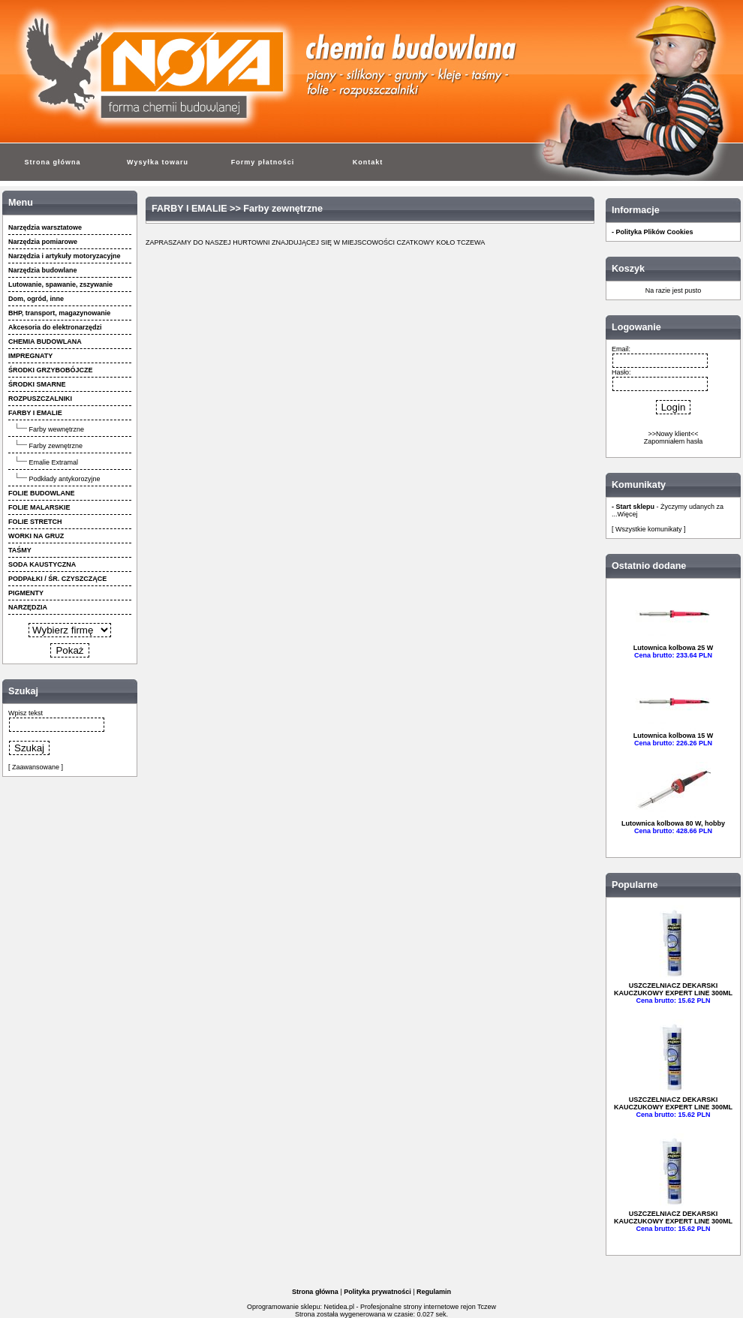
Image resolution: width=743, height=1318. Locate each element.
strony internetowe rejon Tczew (450, 1306)
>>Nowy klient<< (673, 434)
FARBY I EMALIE (189, 208)
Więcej (628, 514)
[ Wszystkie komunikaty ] (649, 529)
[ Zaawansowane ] (35, 767)
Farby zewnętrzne (56, 446)
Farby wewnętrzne (57, 429)
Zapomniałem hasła (673, 441)
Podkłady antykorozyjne (65, 479)
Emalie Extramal (54, 462)
